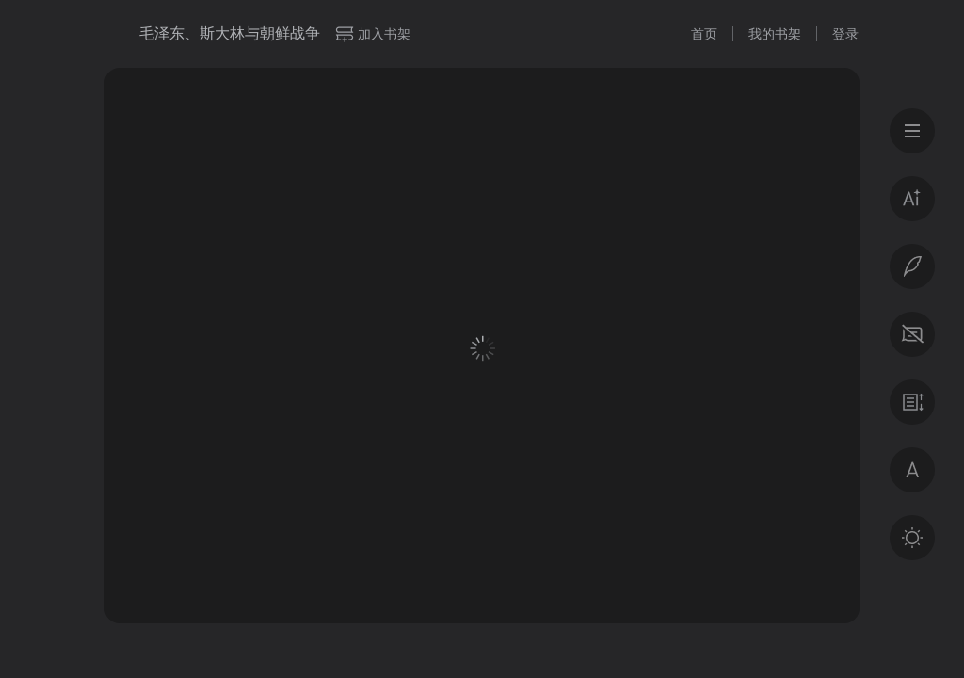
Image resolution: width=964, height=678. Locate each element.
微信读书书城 (114, 33)
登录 (845, 33)
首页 (704, 33)
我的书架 (774, 33)
